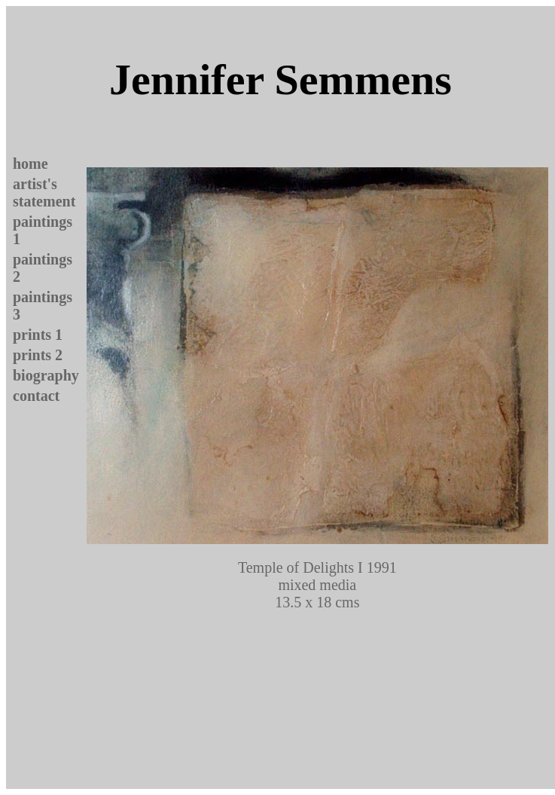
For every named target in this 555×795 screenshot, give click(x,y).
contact (36, 395)
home (30, 163)
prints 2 (38, 355)
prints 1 (38, 334)
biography (46, 375)
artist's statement (44, 192)
